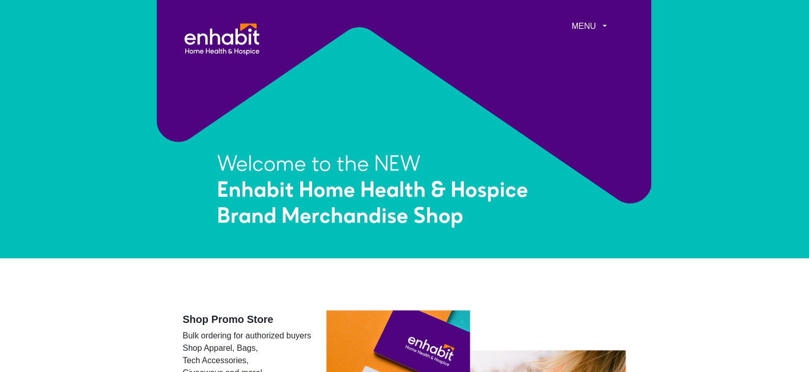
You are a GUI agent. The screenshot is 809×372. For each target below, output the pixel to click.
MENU (584, 26)
